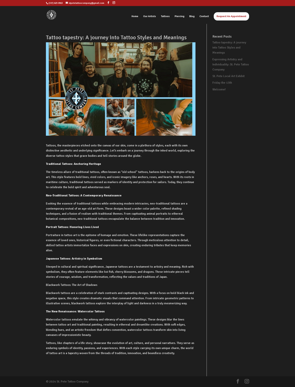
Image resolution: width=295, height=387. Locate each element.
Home (135, 16)
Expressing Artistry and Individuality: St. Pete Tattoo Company (230, 64)
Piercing (179, 16)
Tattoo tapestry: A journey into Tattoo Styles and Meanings (229, 48)
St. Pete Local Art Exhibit (228, 76)
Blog (192, 16)
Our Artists (149, 16)
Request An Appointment (231, 16)
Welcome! (219, 89)
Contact (204, 16)
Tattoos (165, 16)
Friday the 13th (222, 83)
